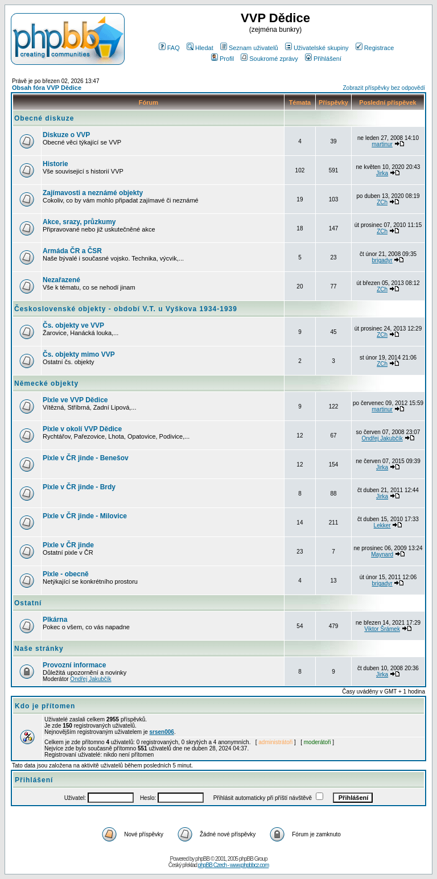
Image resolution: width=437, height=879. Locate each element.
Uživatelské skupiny (317, 47)
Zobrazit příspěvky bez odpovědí (384, 88)
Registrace (375, 47)
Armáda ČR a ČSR (72, 251)
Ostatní (28, 603)
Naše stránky (39, 649)
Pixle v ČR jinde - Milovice (85, 516)
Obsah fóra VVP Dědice (46, 87)
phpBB (202, 859)
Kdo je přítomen (45, 706)
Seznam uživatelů (249, 47)
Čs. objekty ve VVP (73, 325)
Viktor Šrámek (382, 629)
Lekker (382, 525)
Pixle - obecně (66, 574)
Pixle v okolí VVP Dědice (82, 429)
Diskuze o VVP (66, 135)
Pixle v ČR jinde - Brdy (79, 487)
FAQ (169, 47)
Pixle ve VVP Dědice (75, 400)
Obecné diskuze (44, 118)
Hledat (200, 47)
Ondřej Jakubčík (381, 438)
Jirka (382, 173)
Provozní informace (74, 665)
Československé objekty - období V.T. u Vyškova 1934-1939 (125, 309)
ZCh (382, 202)
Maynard (382, 554)
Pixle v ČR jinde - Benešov (86, 458)
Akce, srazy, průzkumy (79, 222)
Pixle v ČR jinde (68, 545)
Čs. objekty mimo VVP (79, 354)
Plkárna (55, 620)
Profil (222, 58)
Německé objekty (46, 383)
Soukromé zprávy (269, 58)
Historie (55, 164)
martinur (382, 144)
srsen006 (162, 732)
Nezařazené (61, 280)
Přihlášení (323, 58)
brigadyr (382, 260)
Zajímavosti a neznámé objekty (93, 193)
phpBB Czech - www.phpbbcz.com (233, 865)
